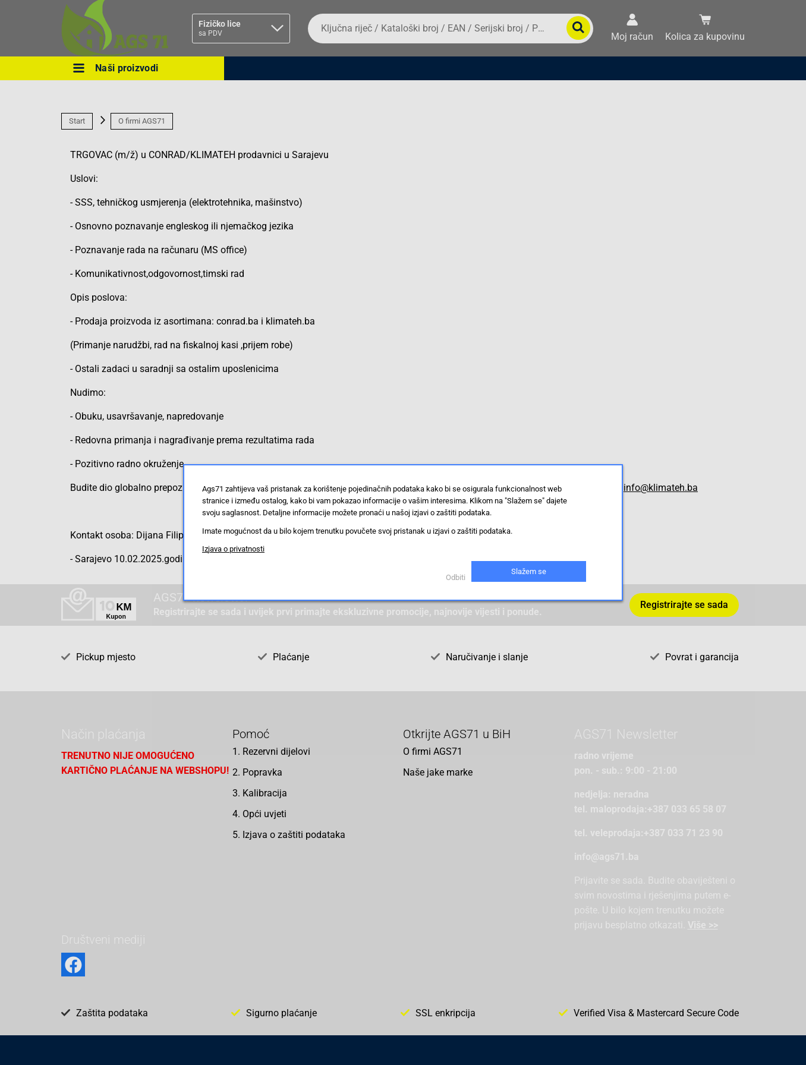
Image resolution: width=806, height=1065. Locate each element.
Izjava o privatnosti (233, 548)
